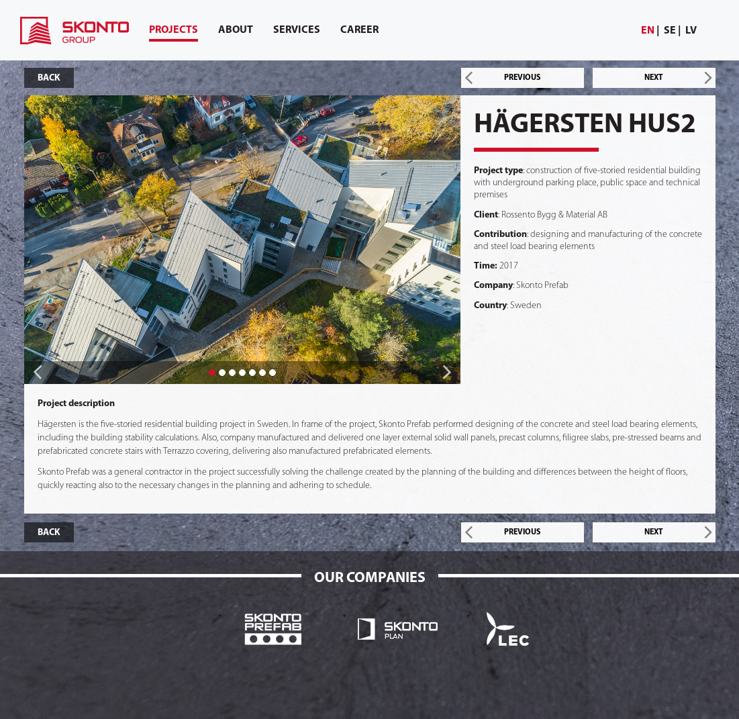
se (670, 31)
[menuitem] (650, 31)
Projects (173, 33)
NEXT (653, 78)
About (235, 30)
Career (359, 30)
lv (691, 31)
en (647, 31)
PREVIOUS (522, 78)
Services (296, 30)
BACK (49, 78)
